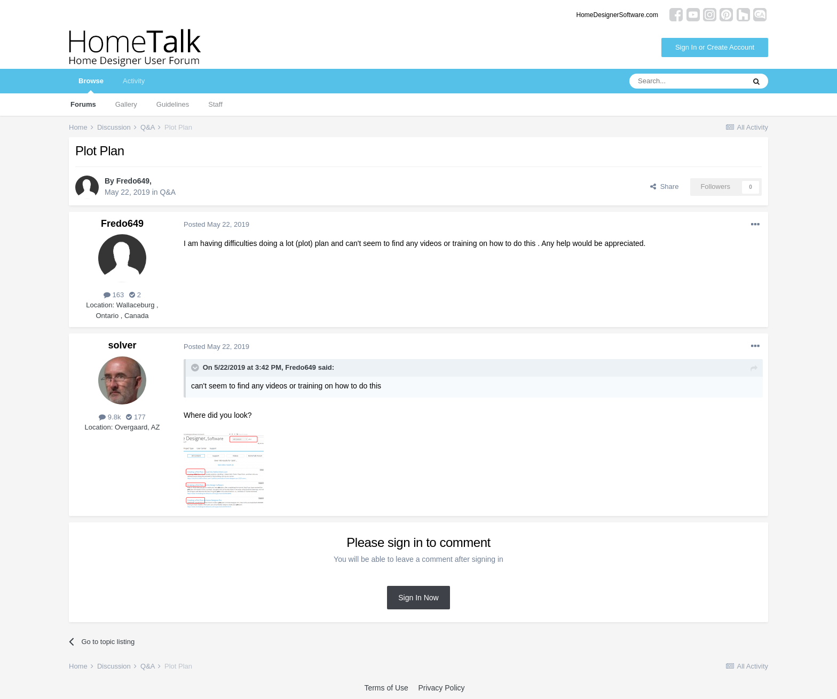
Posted (216, 224)
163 (114, 295)
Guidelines (172, 104)
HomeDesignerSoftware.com (617, 15)
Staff (215, 104)
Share (664, 186)
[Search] (687, 81)
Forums (83, 104)
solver (122, 345)
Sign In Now (418, 597)
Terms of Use (386, 688)
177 (135, 417)
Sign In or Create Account (714, 47)
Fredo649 (132, 181)
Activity (134, 81)
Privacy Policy (441, 688)
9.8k (110, 417)
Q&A (168, 192)
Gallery (126, 104)
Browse (91, 85)
